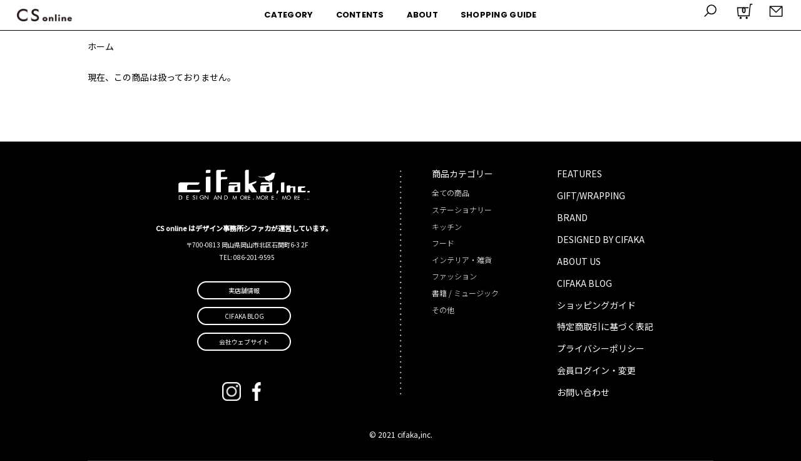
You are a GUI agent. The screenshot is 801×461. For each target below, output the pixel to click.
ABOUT (422, 15)
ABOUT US (579, 261)
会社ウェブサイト (244, 341)
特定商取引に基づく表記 (605, 326)
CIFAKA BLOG (584, 283)
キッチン (447, 226)
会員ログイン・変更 (596, 370)
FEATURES (579, 173)
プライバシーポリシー (601, 348)
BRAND (572, 217)
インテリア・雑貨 (462, 259)
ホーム (101, 46)
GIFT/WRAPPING (591, 195)
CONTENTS (360, 15)
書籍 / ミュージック (465, 292)
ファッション (454, 276)
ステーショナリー (462, 209)
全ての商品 (450, 192)
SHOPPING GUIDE (499, 15)
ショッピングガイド (596, 305)
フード (443, 242)
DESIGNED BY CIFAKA (601, 239)
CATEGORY (288, 15)
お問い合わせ (583, 392)
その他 (443, 309)
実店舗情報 (244, 290)
